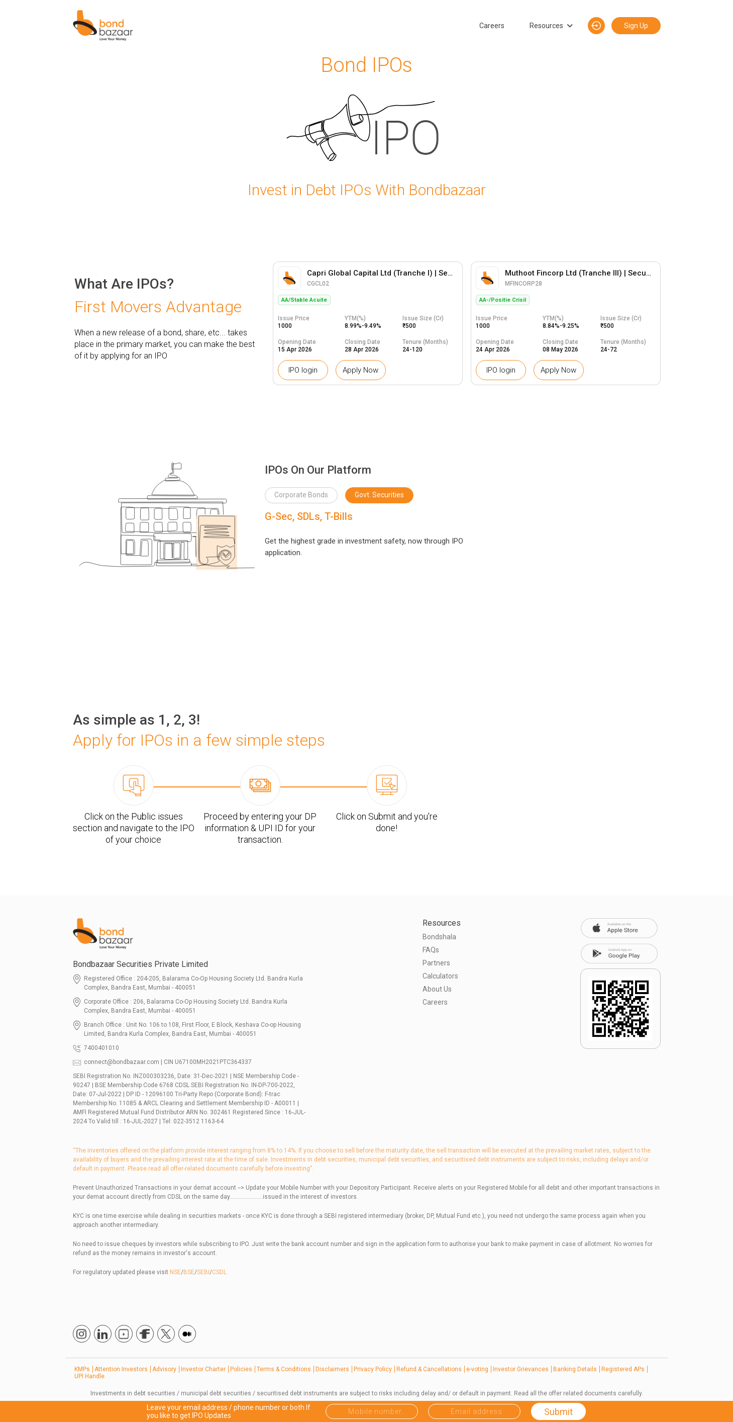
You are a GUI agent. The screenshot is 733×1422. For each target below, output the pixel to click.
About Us (437, 989)
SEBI (203, 1272)
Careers (491, 26)
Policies (241, 1369)
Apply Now (360, 370)
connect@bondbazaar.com (121, 1061)
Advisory (164, 1369)
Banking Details (575, 1369)
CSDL (219, 1272)
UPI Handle (89, 1376)
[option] (368, 323)
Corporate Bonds (301, 495)
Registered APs (623, 1369)
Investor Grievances (521, 1369)
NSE (175, 1272)
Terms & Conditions (284, 1369)
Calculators (440, 976)
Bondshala (439, 937)
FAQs (431, 950)
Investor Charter (203, 1369)
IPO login (303, 370)
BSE (188, 1272)
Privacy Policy (373, 1369)
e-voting (477, 1369)
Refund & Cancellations (429, 1369)
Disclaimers (332, 1369)
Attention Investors (121, 1369)
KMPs (82, 1369)
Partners (436, 963)
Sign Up (636, 26)
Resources (546, 26)
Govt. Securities (379, 495)
